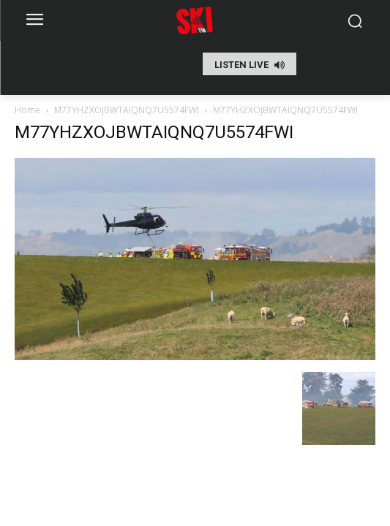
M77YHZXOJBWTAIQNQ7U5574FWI (126, 110)
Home (27, 110)
